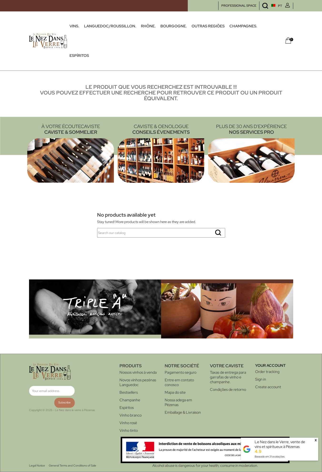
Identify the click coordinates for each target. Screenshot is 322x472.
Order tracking (267, 371)
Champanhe (129, 399)
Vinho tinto (128, 430)
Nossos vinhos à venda (138, 372)
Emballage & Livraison (183, 412)
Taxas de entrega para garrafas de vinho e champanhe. (228, 377)
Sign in (260, 379)
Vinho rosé (128, 422)
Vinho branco (130, 415)
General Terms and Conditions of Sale (72, 465)
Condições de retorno (228, 389)
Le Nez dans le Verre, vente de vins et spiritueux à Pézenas (280, 444)
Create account (268, 386)
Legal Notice (37, 465)
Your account (270, 365)
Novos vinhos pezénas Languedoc (137, 382)
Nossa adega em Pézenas (178, 402)
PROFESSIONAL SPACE (238, 6)
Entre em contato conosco (179, 382)
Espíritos (126, 407)
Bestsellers (128, 392)
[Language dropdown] (267, 5)
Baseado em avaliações (270, 456)
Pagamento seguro (180, 372)
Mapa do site (175, 392)
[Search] (161, 233)
